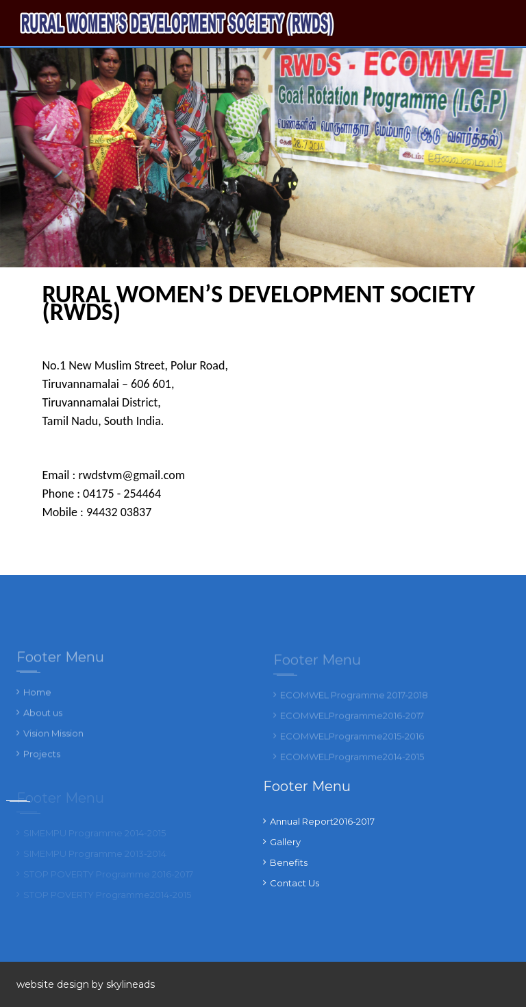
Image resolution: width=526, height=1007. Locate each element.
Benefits (289, 862)
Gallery (285, 841)
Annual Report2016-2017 (322, 821)
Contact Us (294, 882)
